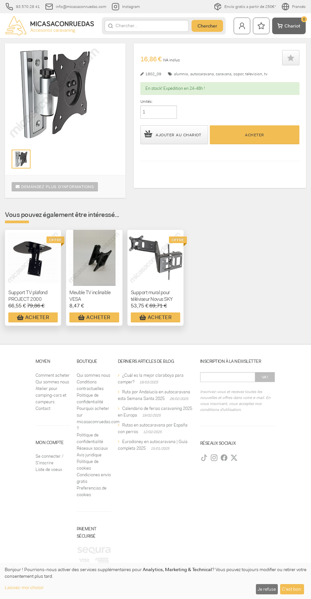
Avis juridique (89, 455)
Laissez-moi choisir (24, 587)
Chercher (207, 26)
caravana (223, 74)
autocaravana (202, 74)
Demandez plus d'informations (55, 186)
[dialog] (155, 581)
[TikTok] (204, 458)
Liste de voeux (49, 469)
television (253, 74)
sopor (238, 74)
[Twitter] (234, 458)
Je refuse (267, 589)
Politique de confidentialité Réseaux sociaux (92, 441)
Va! (265, 377)
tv (266, 74)
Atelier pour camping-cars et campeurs (51, 395)
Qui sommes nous (52, 382)
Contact (43, 408)
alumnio (181, 74)
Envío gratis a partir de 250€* (245, 7)
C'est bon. (292, 589)
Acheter (254, 135)
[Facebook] (224, 458)
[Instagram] (214, 458)
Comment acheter (53, 375)
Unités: (146, 101)
